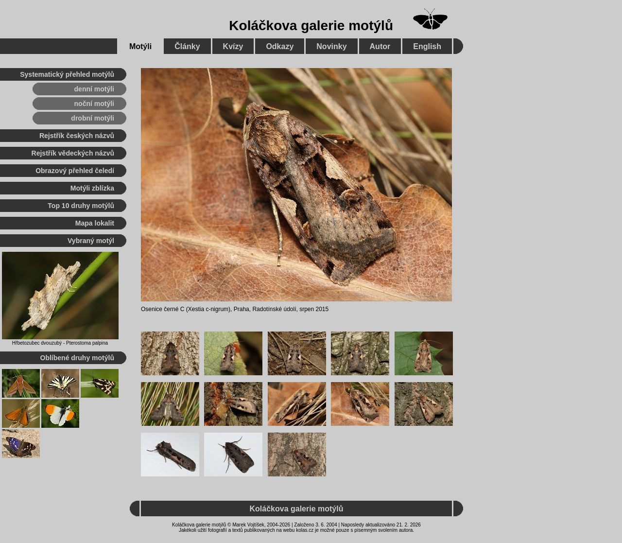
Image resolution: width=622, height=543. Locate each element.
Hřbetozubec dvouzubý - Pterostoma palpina (60, 343)
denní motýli (94, 89)
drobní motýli (92, 118)
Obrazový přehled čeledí (74, 171)
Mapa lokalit (94, 223)
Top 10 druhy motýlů (81, 206)
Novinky (331, 46)
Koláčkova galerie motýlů (311, 25)
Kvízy (233, 46)
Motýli (140, 46)
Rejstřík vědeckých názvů (73, 153)
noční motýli (94, 103)
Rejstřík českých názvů (76, 136)
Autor (380, 46)
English (427, 46)
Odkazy (280, 46)
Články (187, 46)
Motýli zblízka (92, 188)
